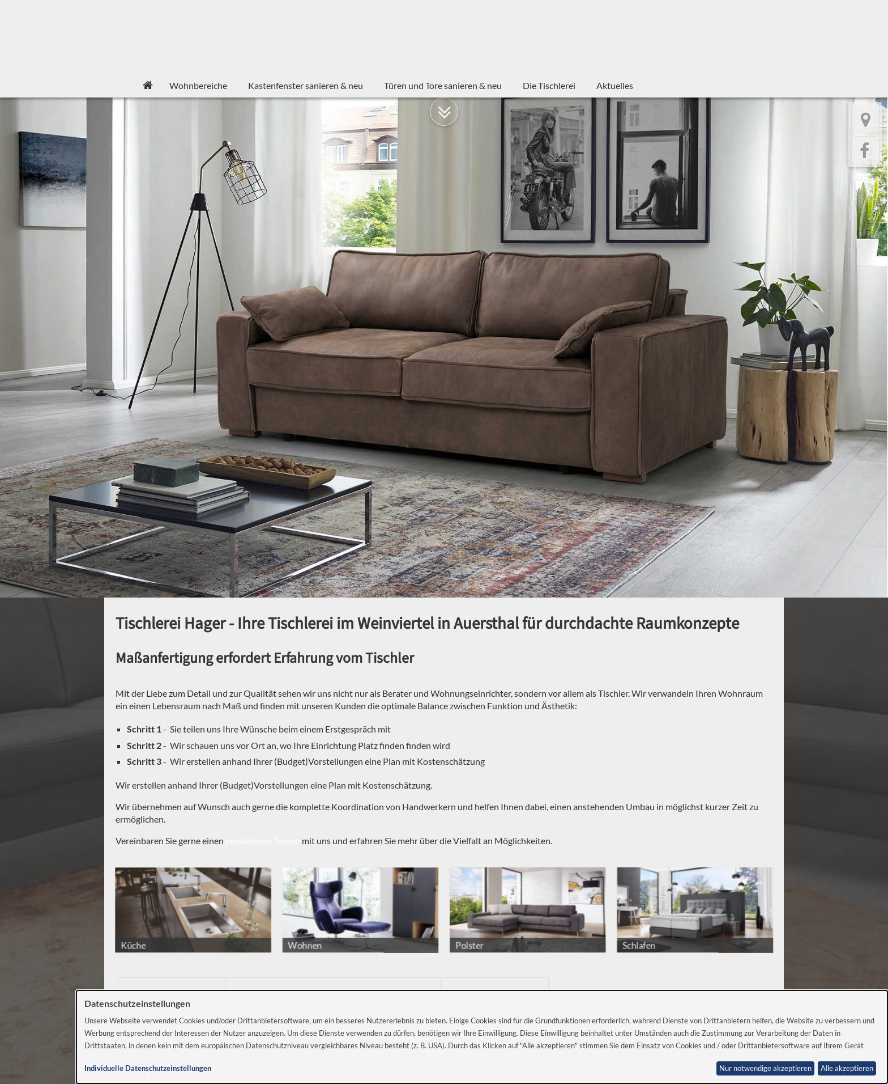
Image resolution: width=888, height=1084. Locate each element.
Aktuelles (614, 85)
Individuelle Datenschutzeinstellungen (147, 1068)
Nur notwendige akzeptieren (765, 1068)
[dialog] (482, 1037)
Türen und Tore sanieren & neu (443, 85)
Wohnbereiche (198, 85)
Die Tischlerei (549, 85)
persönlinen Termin (262, 840)
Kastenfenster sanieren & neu (305, 85)
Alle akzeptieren (847, 1068)
